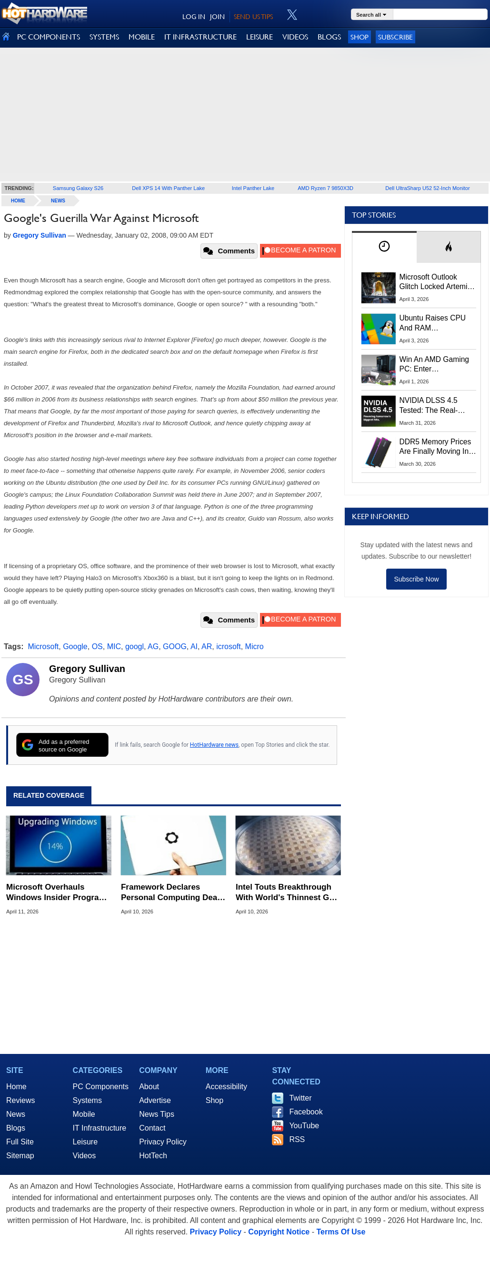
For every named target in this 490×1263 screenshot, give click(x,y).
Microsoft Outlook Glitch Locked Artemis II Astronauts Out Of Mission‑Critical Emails (437, 282)
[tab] (384, 247)
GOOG (175, 646)
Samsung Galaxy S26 (78, 188)
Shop (359, 37)
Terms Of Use (340, 1232)
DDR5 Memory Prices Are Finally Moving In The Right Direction (435, 447)
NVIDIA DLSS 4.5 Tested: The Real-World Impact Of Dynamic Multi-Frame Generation (435, 405)
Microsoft (43, 646)
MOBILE (142, 36)
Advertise (155, 1100)
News (58, 200)
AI (194, 646)
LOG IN (193, 16)
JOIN (217, 16)
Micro (254, 646)
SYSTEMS (104, 36)
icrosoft (228, 646)
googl (134, 646)
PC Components (101, 1087)
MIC (114, 646)
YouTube (304, 1126)
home (18, 200)
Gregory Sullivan (87, 668)
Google (75, 646)
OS (97, 646)
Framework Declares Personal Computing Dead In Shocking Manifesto (171, 892)
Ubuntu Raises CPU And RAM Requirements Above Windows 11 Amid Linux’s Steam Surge (434, 323)
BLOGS (329, 36)
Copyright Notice (279, 1232)
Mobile (84, 1114)
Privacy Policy (163, 1142)
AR (206, 646)
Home (16, 1087)
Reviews (20, 1100)
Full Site (20, 1142)
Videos (84, 1156)
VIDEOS (295, 36)
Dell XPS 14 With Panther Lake (168, 188)
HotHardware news (214, 745)
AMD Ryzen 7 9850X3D (325, 188)
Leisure (85, 1142)
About (149, 1087)
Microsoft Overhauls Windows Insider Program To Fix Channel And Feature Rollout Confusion (57, 892)
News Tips (156, 1114)
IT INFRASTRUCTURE (200, 36)
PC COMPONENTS (48, 36)
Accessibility (226, 1087)
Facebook (305, 1112)
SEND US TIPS (253, 16)
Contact (152, 1128)
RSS (297, 1139)
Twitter (300, 1098)
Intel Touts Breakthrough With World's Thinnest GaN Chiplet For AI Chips (288, 892)
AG (153, 646)
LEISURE (259, 36)
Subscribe (395, 37)
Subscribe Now (416, 579)
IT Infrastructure (100, 1128)
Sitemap (20, 1156)
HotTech (153, 1156)
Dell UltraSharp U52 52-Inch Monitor (427, 188)
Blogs (15, 1128)
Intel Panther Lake (253, 188)
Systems (87, 1100)
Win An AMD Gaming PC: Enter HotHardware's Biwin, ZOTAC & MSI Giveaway (435, 364)
